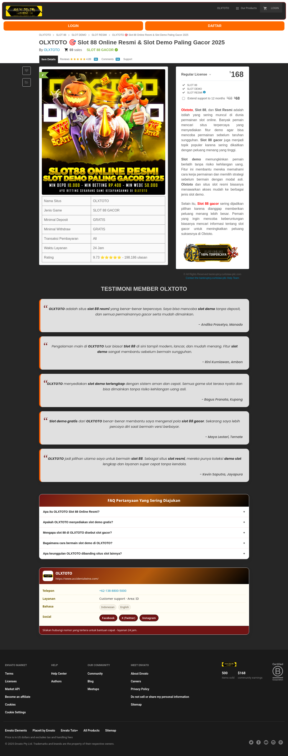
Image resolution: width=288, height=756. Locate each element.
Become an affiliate (17, 696)
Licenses (11, 681)
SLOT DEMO (79, 34)
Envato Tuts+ (69, 730)
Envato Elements (16, 730)
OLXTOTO (45, 34)
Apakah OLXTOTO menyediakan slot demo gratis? (78, 522)
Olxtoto (187, 110)
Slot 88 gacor (208, 203)
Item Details (49, 59)
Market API (12, 689)
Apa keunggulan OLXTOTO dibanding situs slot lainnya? (82, 553)
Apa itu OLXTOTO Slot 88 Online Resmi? (71, 511)
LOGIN (73, 26)
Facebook (108, 618)
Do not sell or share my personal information (160, 696)
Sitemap (136, 704)
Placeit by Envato (44, 730)
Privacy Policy (140, 689)
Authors (56, 681)
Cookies (10, 704)
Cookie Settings (15, 712)
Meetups (93, 689)
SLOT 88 (61, 34)
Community (95, 673)
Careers (136, 681)
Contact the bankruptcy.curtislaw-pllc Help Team (212, 278)
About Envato (139, 673)
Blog (90, 681)
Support (127, 59)
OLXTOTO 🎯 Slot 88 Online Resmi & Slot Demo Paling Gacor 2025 (150, 34)
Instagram (149, 618)
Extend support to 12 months (214, 98)
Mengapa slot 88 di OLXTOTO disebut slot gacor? (77, 532)
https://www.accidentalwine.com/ (77, 578)
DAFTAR (214, 26)
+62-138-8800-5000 (112, 591)
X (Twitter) (128, 618)
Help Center (59, 673)
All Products (91, 730)
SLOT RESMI (99, 34)
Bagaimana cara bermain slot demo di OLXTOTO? (78, 543)
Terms (9, 673)
